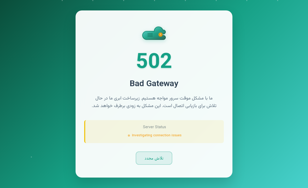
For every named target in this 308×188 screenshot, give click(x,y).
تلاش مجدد (154, 158)
